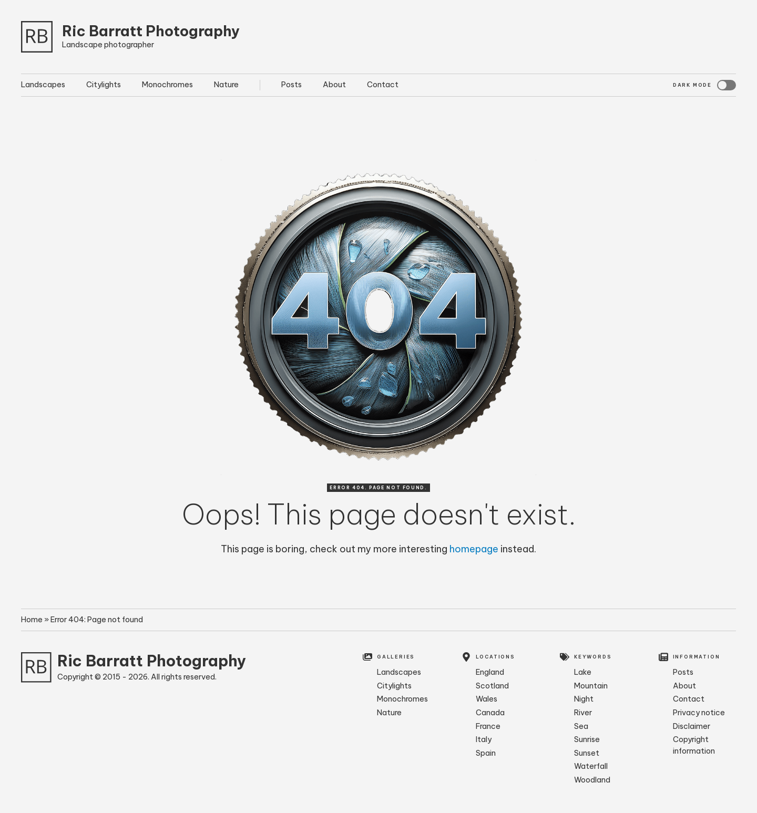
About (334, 84)
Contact (382, 84)
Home (32, 619)
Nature (226, 84)
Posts (291, 84)
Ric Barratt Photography (151, 31)
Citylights (103, 84)
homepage (473, 549)
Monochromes (167, 84)
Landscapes (43, 84)
